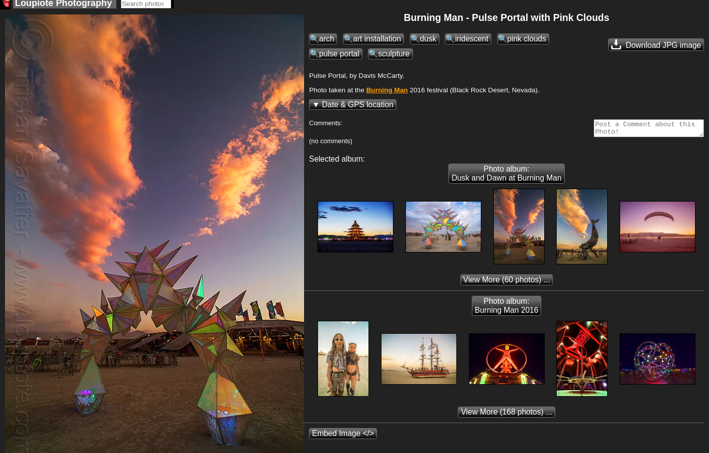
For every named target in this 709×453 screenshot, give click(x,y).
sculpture (393, 56)
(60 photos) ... (506, 285)
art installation (377, 41)
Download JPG (656, 47)
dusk (428, 41)
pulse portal (339, 56)
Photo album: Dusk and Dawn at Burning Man (506, 179)
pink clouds (526, 41)
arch (326, 41)
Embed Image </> (343, 439)
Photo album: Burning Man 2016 (506, 311)
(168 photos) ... (506, 418)
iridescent (471, 41)
